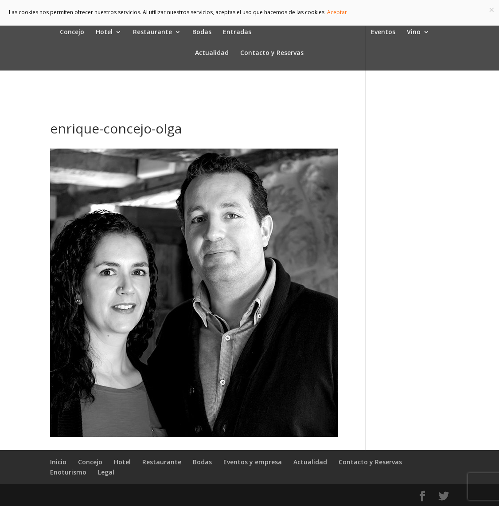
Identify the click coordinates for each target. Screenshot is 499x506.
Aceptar (337, 12)
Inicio (58, 462)
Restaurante (152, 32)
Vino (414, 32)
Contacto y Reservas (272, 53)
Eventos (383, 32)
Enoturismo (68, 472)
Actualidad (212, 53)
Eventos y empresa (252, 462)
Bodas (201, 32)
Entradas (237, 32)
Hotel (104, 32)
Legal (106, 472)
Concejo (72, 32)
